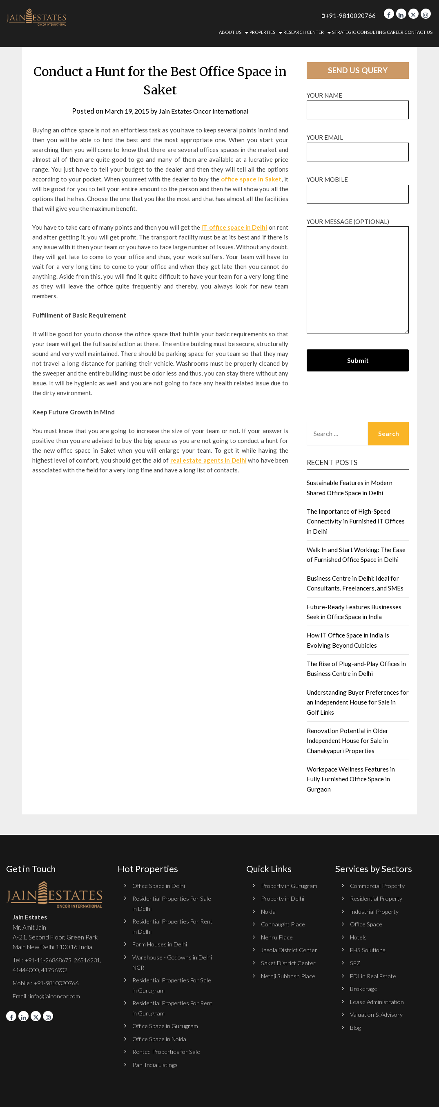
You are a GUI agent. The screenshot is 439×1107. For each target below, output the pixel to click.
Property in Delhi (283, 898)
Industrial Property (375, 911)
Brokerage (364, 988)
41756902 (27, 980)
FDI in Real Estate (374, 975)
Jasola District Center (290, 949)
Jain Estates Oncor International (205, 111)
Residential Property (378, 898)
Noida (269, 911)
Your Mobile (358, 186)
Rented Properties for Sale (168, 1050)
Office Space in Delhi (159, 885)
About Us (230, 32)
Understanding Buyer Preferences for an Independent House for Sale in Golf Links (358, 702)
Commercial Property (378, 885)
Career (395, 32)
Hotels (359, 936)
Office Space (366, 924)
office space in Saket (251, 179)
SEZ (355, 962)
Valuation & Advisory (378, 1013)
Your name (358, 102)
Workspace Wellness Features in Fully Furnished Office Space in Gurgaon (351, 779)
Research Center (303, 32)
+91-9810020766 (340, 15)
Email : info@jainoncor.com (47, 1005)
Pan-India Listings (155, 1063)
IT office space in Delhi (234, 227)
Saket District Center (290, 962)
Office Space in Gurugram (165, 1025)
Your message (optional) (358, 276)
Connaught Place (284, 924)
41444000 (58, 969)
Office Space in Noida (160, 1037)
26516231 (27, 969)
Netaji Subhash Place (288, 975)
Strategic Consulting (359, 32)
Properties (262, 32)
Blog (355, 1026)
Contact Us (418, 32)
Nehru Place (277, 936)
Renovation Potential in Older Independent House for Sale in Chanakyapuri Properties (347, 740)
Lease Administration (378, 1000)
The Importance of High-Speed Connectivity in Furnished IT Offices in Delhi (356, 521)
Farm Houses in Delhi (160, 943)
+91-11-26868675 (50, 960)
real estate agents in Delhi (208, 460)
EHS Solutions (368, 949)
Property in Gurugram (290, 885)
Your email (358, 144)
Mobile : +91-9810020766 (49, 992)
